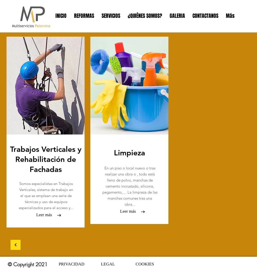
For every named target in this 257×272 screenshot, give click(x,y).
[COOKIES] (145, 264)
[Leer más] (44, 215)
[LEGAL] (108, 264)
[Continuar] (16, 245)
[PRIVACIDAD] (71, 264)
